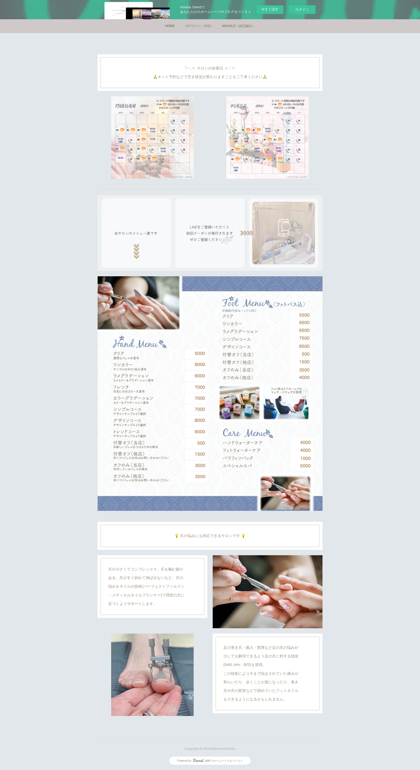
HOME (170, 26)
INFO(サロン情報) (198, 26)
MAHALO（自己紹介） (238, 26)
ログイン (302, 9)
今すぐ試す (270, 9)
